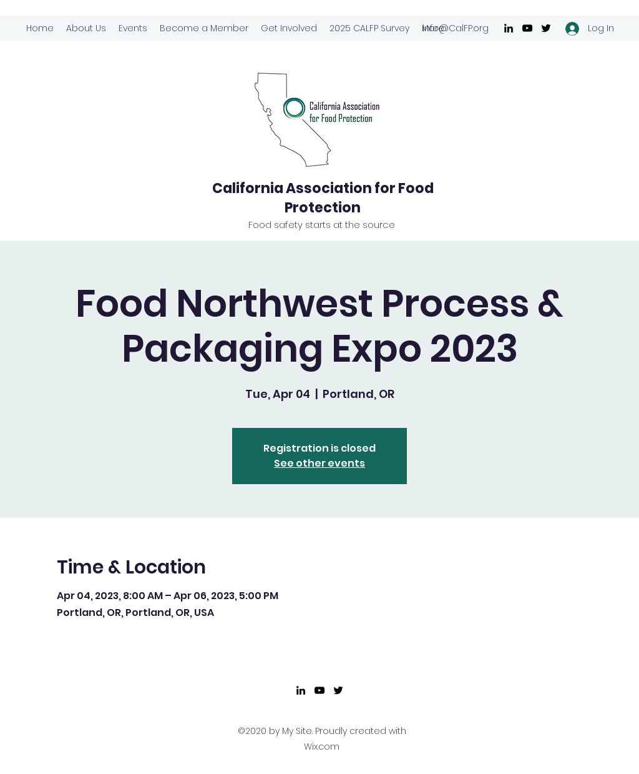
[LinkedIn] (508, 28)
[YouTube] (527, 28)
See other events (319, 463)
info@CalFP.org (455, 28)
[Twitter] (546, 28)
